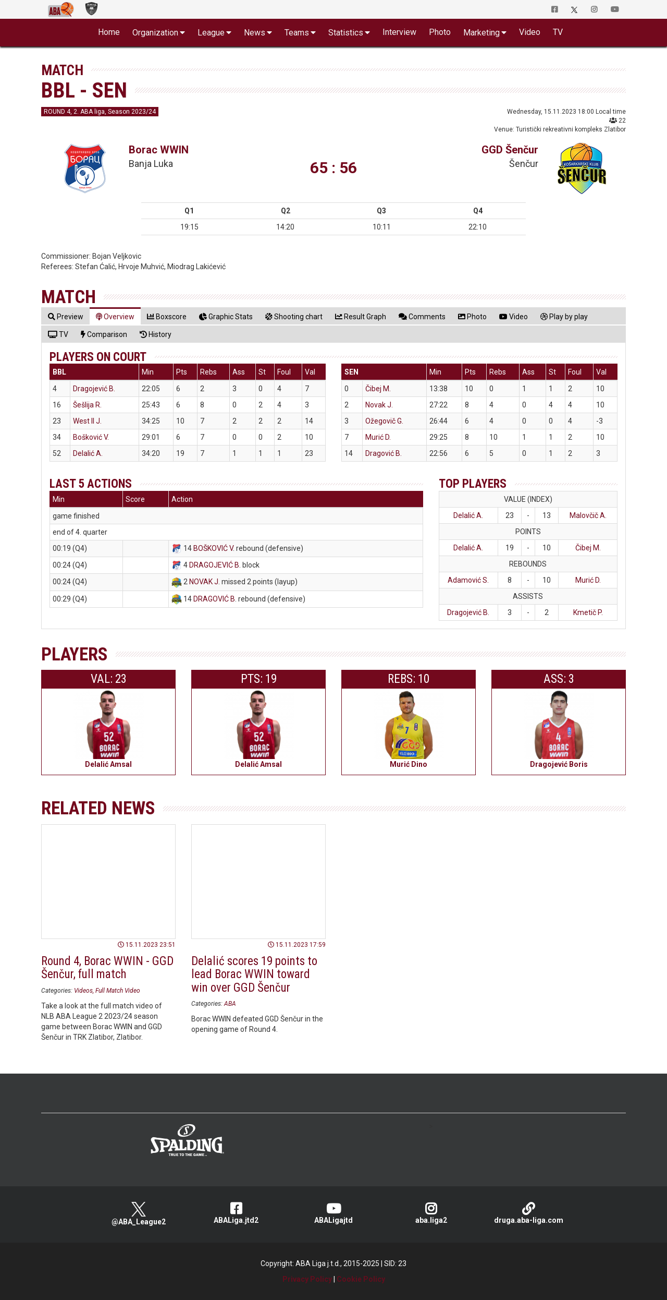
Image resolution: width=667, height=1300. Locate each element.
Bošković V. (91, 437)
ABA (230, 1003)
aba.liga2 (431, 1213)
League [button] (211, 33)
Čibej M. (378, 388)
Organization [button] (155, 33)
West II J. (87, 421)
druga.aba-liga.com (529, 1213)
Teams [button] (297, 33)
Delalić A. (88, 453)
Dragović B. (383, 453)
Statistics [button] (345, 33)
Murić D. (378, 437)
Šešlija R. (87, 405)
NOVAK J (203, 581)
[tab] (66, 316)
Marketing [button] (481, 33)
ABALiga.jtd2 (236, 1213)
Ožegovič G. (384, 421)
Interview (399, 32)
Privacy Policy (307, 1279)
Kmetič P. (588, 612)
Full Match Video (117, 990)
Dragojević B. (94, 388)
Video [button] (529, 32)
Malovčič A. (588, 515)
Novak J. (379, 405)
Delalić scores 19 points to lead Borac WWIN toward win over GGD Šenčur (254, 974)
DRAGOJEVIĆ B (214, 565)
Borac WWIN (159, 149)
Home (109, 32)
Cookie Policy (361, 1279)
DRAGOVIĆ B (214, 599)
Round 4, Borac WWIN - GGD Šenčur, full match (107, 967)
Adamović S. (468, 580)
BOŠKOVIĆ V (213, 548)
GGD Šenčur (509, 149)
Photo (440, 32)
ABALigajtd (334, 1213)
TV (558, 32)
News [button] (254, 33)
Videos (83, 990)
